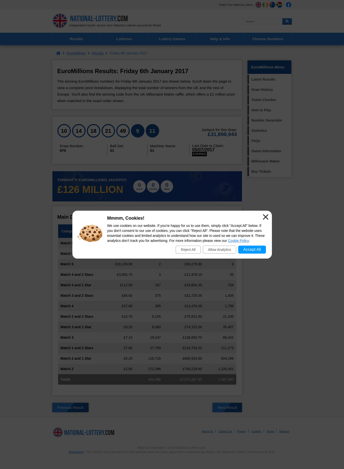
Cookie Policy (238, 241)
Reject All (188, 250)
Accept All (252, 249)
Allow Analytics (219, 250)
